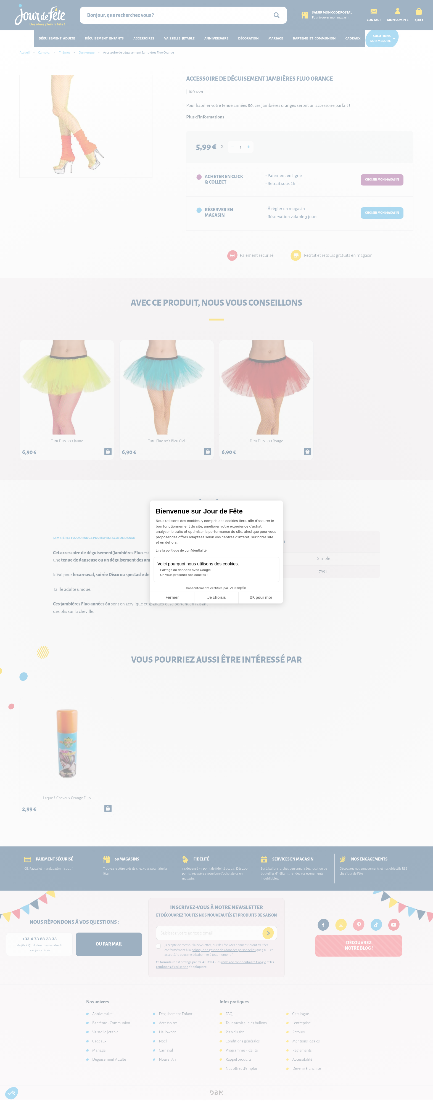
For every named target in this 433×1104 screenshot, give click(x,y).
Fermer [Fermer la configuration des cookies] (172, 597)
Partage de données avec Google (185, 570)
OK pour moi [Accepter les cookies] (261, 597)
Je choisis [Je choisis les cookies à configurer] (216, 597)
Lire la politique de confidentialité (181, 550)
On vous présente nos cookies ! (184, 575)
